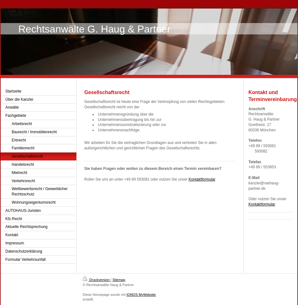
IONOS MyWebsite (141, 294)
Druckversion (96, 280)
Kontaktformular (202, 179)
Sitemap (118, 280)
